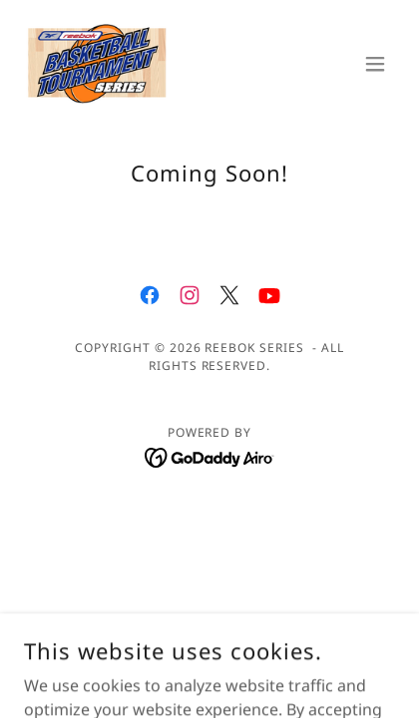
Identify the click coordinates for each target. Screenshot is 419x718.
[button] (375, 64)
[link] (97, 64)
